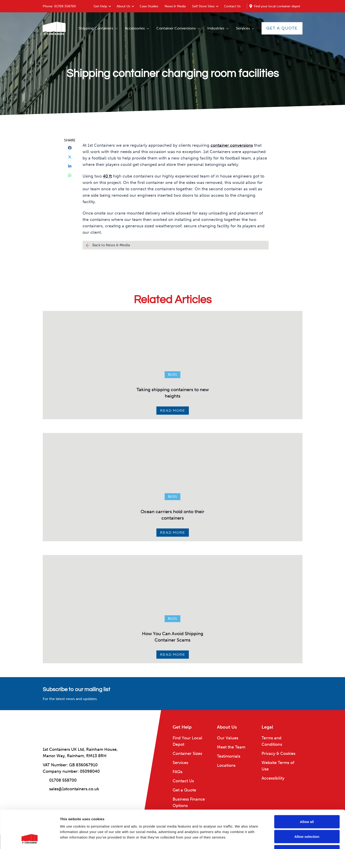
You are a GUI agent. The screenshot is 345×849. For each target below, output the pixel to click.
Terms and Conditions (272, 741)
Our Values (227, 737)
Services (243, 28)
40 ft (107, 176)
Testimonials (228, 756)
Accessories (135, 28)
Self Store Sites (203, 6)
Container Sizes (187, 753)
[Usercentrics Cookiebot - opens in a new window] (30, 840)
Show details (240, 840)
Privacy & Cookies (278, 753)
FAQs (177, 771)
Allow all (307, 789)
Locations (226, 765)
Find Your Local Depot (187, 741)
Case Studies (149, 6)
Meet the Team (231, 747)
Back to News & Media (111, 245)
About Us (123, 6)
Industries (215, 28)
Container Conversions (176, 28)
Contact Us (232, 6)
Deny (307, 819)
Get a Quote (282, 28)
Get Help (100, 6)
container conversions (232, 145)
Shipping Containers (95, 28)
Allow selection (306, 804)
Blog (172, 375)
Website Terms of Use (278, 766)
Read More (172, 410)
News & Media (175, 6)
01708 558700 (65, 6)
